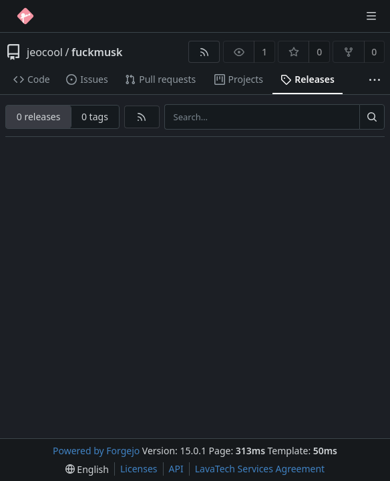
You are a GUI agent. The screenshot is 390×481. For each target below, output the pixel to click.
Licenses (139, 468)
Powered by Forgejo (96, 450)
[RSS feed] (204, 52)
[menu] (87, 469)
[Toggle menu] (371, 16)
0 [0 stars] (319, 51)
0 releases (39, 116)
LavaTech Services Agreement (260, 468)
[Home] (25, 16)
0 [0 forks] (374, 51)
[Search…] (372, 117)
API (176, 468)
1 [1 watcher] (264, 51)
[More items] (375, 79)
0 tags (94, 116)
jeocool (45, 52)
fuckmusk (96, 52)
